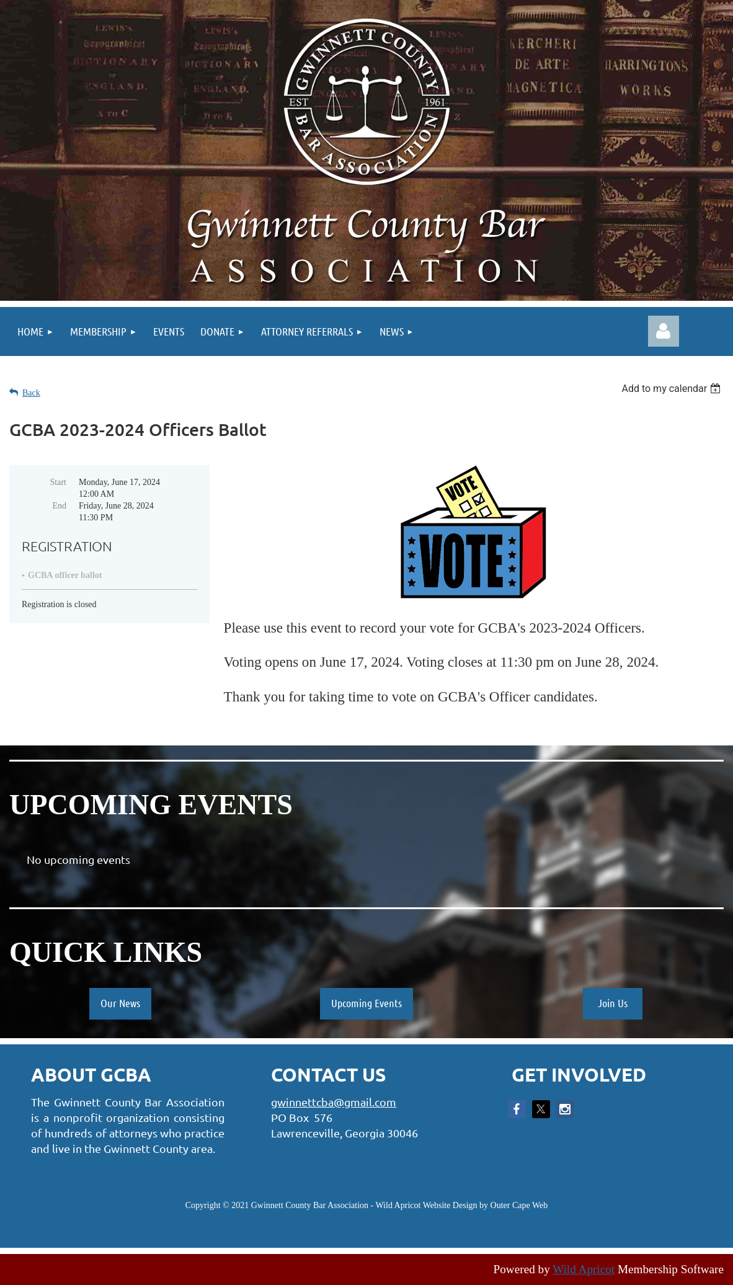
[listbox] (672, 388)
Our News (120, 1003)
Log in (663, 331)
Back (31, 393)
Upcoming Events (366, 1003)
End (59, 505)
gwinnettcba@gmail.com (333, 1101)
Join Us (613, 1003)
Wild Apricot (584, 1269)
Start (58, 482)
